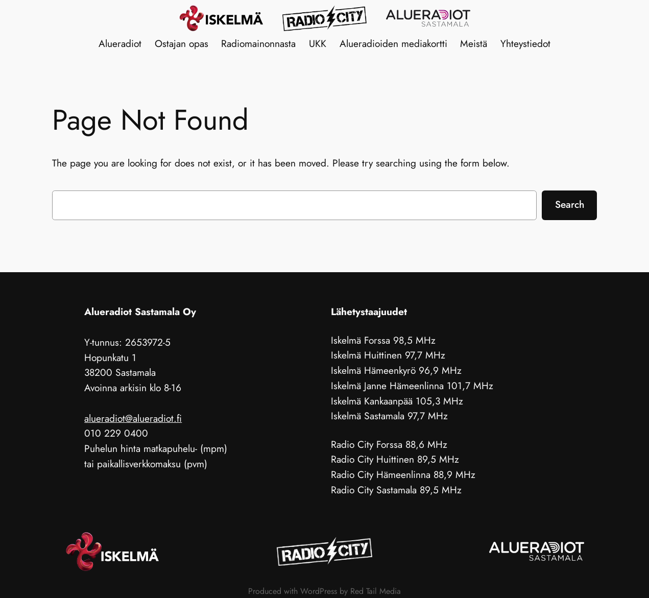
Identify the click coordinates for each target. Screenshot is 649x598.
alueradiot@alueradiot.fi (133, 418)
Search (569, 204)
